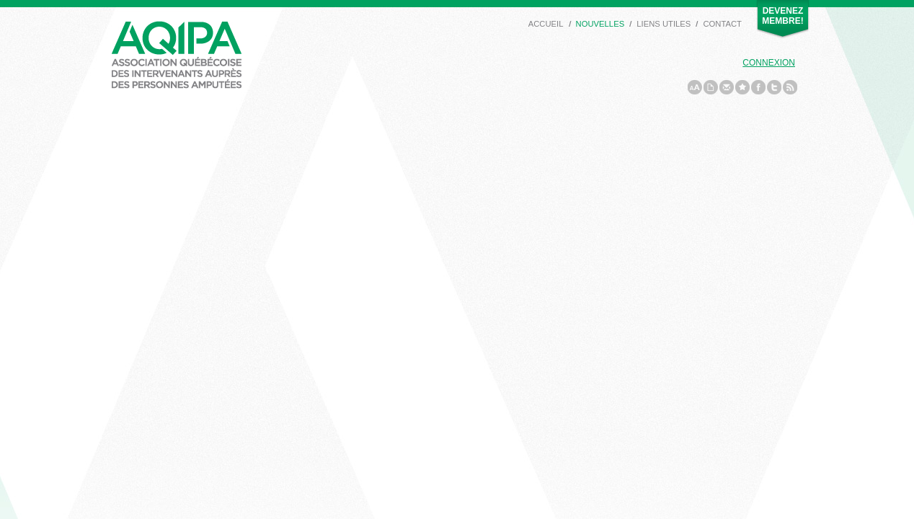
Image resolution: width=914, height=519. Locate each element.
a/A (695, 87)
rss (790, 87)
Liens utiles (663, 23)
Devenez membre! (782, 16)
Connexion (768, 63)
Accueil (546, 23)
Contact (722, 23)
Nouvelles (600, 23)
